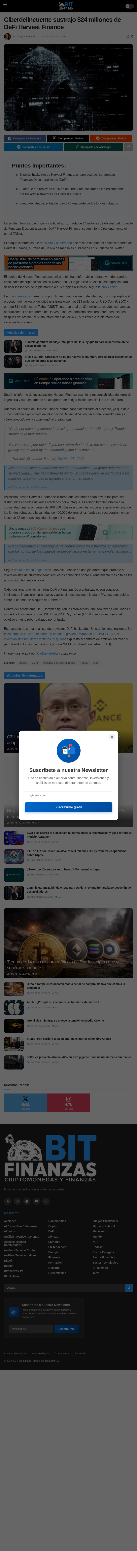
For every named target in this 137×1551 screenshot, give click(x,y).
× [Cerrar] (112, 737)
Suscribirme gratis (68, 807)
